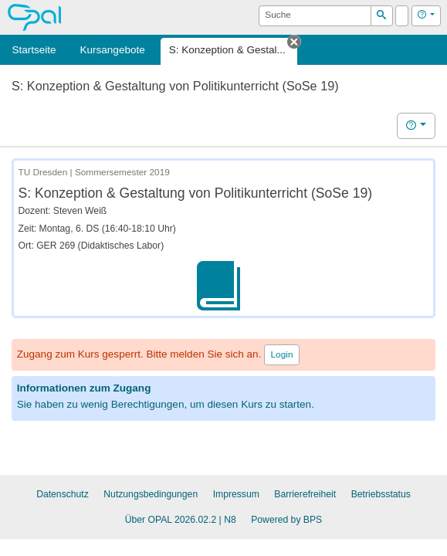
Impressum (236, 494)
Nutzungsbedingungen (150, 494)
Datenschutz (62, 494)
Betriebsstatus (381, 494)
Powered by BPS (286, 519)
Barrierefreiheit (305, 494)
